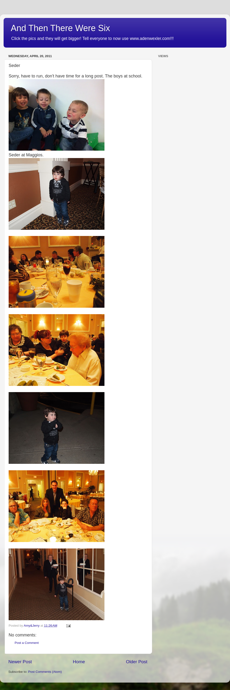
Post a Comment (27, 643)
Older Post (136, 661)
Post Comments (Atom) (45, 672)
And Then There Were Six (60, 28)
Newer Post (20, 661)
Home (79, 661)
